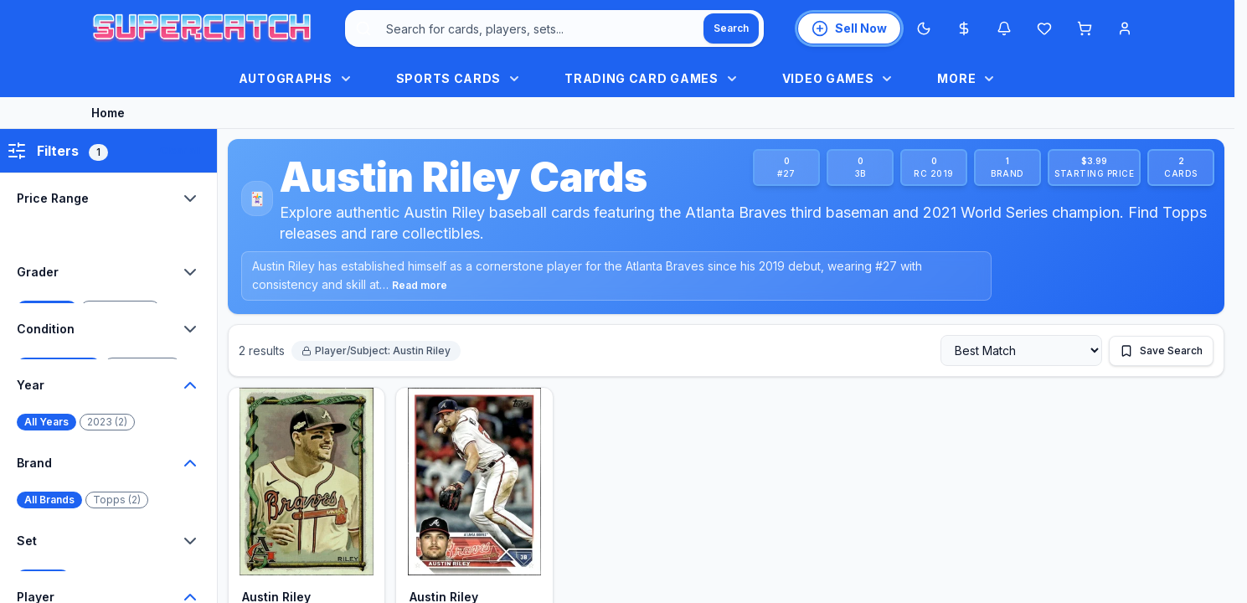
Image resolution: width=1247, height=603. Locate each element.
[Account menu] (1124, 28)
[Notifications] (1004, 28)
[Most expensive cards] (964, 28)
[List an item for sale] (849, 28)
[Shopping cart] (1084, 28)
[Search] (731, 28)
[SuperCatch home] (201, 28)
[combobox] (554, 28)
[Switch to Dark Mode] (923, 28)
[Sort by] (1021, 350)
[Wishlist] (1044, 28)
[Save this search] (1161, 351)
